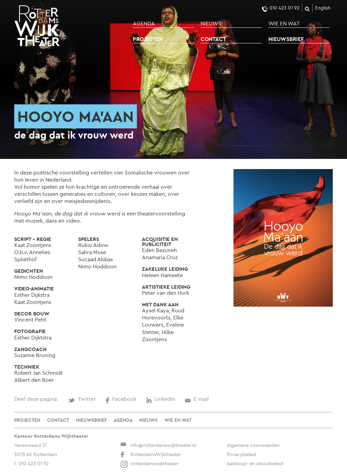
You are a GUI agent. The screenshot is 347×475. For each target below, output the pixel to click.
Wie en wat (284, 23)
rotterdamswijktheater (149, 463)
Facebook (121, 398)
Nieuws (211, 23)
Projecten (148, 39)
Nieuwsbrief (286, 39)
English (322, 8)
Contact (213, 39)
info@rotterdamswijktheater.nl (158, 445)
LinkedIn (160, 398)
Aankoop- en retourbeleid (255, 463)
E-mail (197, 398)
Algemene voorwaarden (253, 445)
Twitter (81, 398)
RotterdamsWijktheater (150, 454)
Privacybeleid (241, 454)
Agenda (144, 23)
